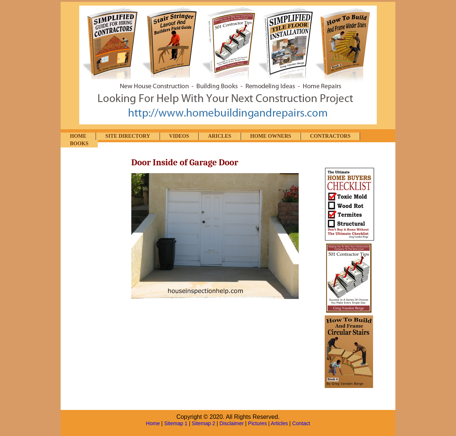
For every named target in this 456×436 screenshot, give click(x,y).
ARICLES (219, 136)
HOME (78, 136)
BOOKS (79, 143)
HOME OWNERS (270, 136)
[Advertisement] (98, 270)
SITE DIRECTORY (127, 136)
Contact (301, 423)
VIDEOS (179, 136)
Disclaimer (231, 423)
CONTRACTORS (330, 136)
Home (153, 423)
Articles (279, 423)
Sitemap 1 (175, 423)
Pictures (257, 423)
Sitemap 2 (203, 423)
